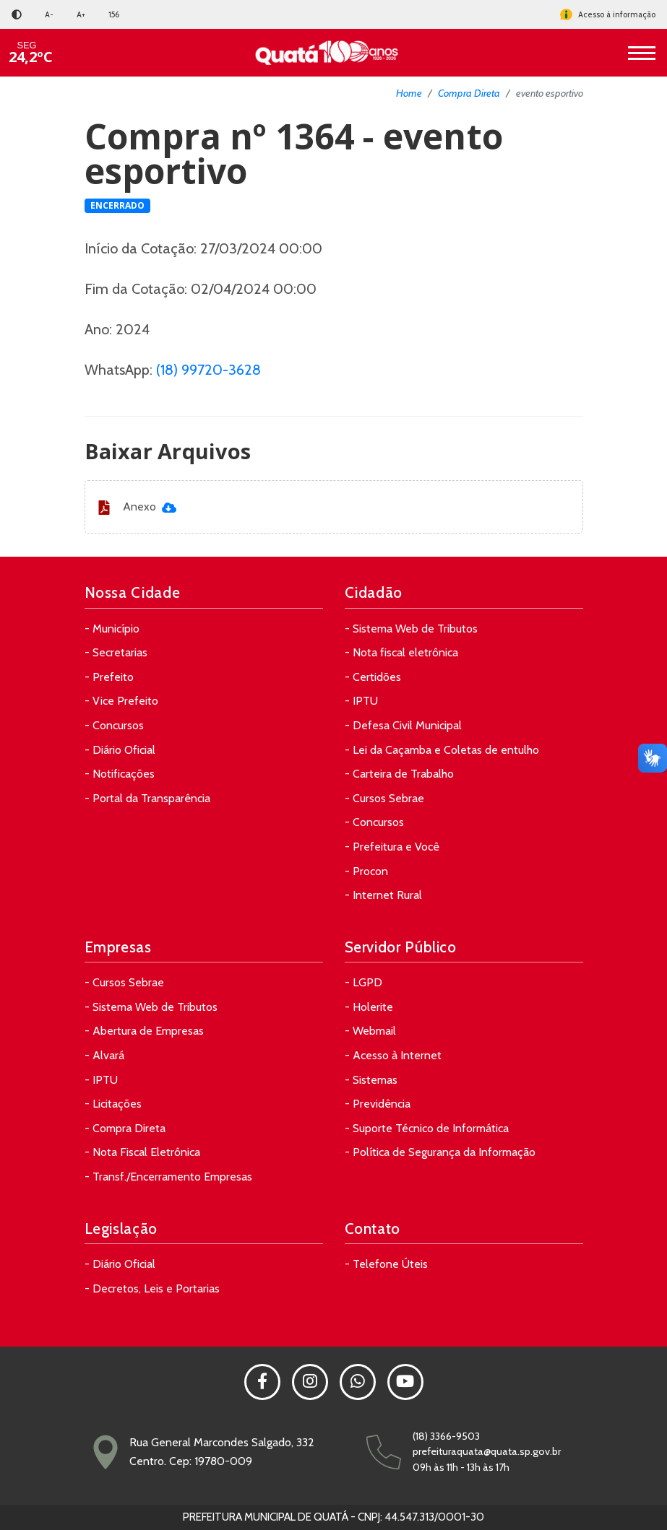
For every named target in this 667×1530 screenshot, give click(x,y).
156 (113, 14)
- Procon (366, 871)
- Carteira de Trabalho (399, 774)
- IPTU (361, 701)
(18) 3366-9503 (446, 1436)
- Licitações (113, 1103)
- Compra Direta (125, 1128)
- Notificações (120, 774)
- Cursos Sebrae (384, 798)
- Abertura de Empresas (144, 1031)
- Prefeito (109, 677)
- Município (112, 628)
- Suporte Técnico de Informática (427, 1128)
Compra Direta (469, 93)
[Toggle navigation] (641, 53)
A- (49, 14)
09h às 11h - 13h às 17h (461, 1467)
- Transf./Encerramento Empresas (168, 1176)
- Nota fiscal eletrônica (401, 652)
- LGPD (363, 982)
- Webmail (370, 1031)
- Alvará (104, 1055)
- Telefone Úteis (386, 1264)
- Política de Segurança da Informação (440, 1152)
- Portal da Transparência (147, 798)
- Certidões (373, 677)
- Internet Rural (383, 895)
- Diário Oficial (120, 750)
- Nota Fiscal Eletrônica (142, 1152)
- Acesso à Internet (393, 1055)
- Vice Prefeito (121, 701)
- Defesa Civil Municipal (403, 725)
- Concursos (114, 725)
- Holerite (369, 1007)
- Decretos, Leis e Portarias (152, 1288)
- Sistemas (371, 1080)
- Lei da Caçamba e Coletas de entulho (442, 750)
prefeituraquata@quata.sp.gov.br (487, 1451)
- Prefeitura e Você (392, 846)
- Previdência (377, 1103)
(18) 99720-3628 (208, 369)
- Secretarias (116, 652)
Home (409, 93)
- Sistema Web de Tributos (411, 628)
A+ (81, 14)
